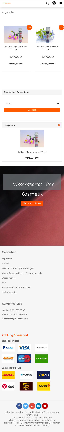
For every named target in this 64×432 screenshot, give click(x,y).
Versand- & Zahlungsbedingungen (18, 268)
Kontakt (5, 263)
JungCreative (32, 415)
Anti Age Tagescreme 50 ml (16, 48)
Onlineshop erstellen (14, 412)
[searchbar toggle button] (47, 3)
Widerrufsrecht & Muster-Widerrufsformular (22, 273)
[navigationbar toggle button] (60, 3)
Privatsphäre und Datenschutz (16, 287)
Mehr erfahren (32, 203)
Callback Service (9, 292)
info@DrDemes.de (18, 318)
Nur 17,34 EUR (32, 157)
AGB (4, 282)
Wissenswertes (9, 278)
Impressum (7, 258)
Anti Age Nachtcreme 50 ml (48, 48)
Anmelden (32, 110)
